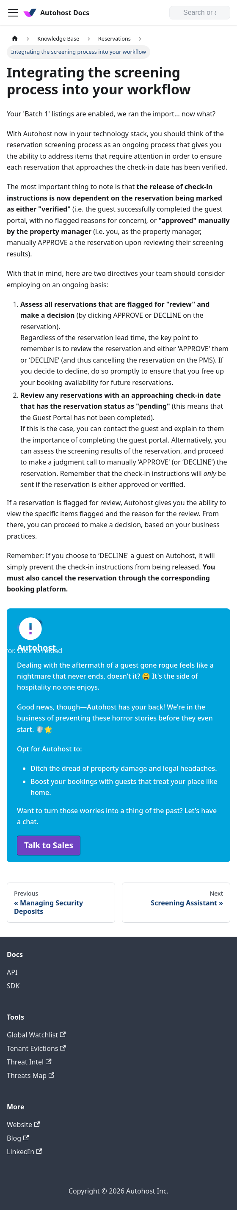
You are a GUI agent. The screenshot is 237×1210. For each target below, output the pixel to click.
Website (23, 1124)
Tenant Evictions (36, 1048)
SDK (13, 985)
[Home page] (15, 38)
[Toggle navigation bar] (13, 12)
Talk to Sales (48, 845)
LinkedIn (24, 1151)
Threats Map (30, 1075)
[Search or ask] (199, 12)
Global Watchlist (36, 1035)
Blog (18, 1138)
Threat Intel (29, 1062)
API (12, 972)
